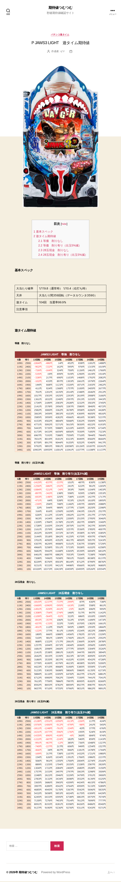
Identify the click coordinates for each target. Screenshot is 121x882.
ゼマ (62, 52)
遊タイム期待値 (43, 237)
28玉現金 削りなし (53, 251)
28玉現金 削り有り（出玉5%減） (63, 255)
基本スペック (42, 232)
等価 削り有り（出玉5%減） (59, 246)
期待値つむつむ (60, 8)
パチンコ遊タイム (60, 35)
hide (64, 224)
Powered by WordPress (56, 873)
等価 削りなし (49, 241)
